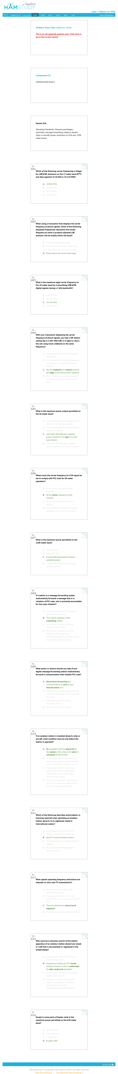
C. (44, 191)
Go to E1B (108, 1064)
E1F (73, 15)
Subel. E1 (15, 15)
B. (44, 187)
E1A (35, 15)
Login (94, 11)
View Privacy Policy (43, 1072)
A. (44, 184)
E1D (58, 15)
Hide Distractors (107, 15)
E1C (50, 15)
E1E (65, 15)
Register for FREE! (107, 11)
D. (44, 194)
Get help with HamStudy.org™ (69, 1072)
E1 (33, 167)
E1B (42, 15)
